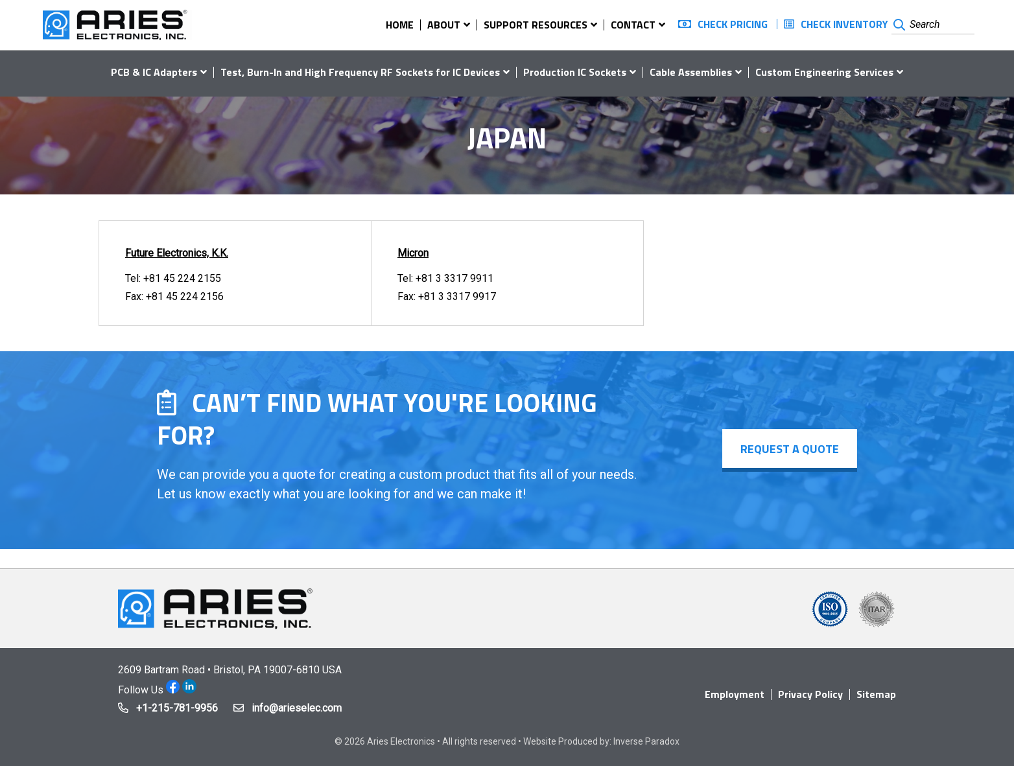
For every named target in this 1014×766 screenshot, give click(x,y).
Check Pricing (733, 24)
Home (400, 24)
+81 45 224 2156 (185, 296)
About (443, 24)
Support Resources (535, 24)
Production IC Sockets (574, 72)
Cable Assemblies (691, 72)
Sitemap (876, 694)
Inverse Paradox (646, 741)
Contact (633, 24)
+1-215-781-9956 (177, 708)
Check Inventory (844, 24)
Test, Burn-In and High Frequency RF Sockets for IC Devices (360, 72)
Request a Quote (788, 449)
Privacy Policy (810, 694)
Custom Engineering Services (824, 72)
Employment (734, 694)
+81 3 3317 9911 (454, 278)
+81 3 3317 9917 (457, 296)
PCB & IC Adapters (154, 72)
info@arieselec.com (297, 708)
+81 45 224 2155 (182, 278)
